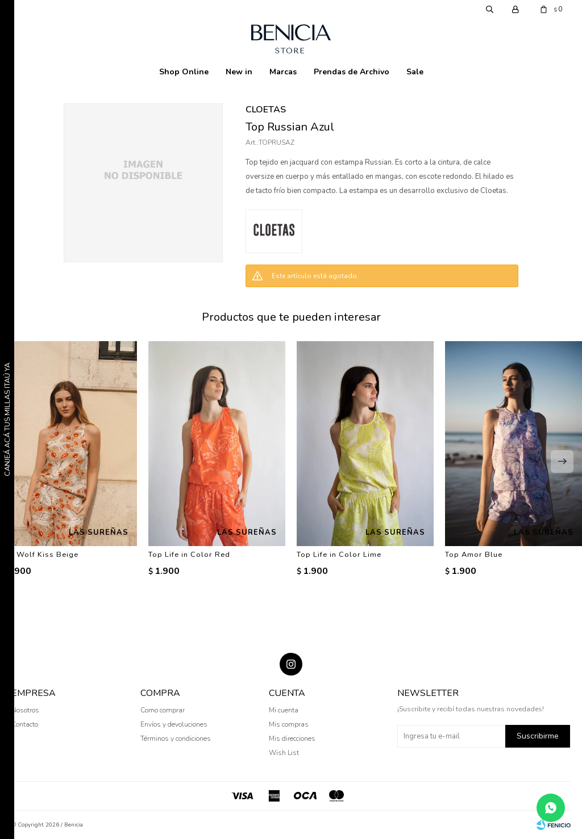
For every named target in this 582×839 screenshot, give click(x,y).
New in (239, 71)
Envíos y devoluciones (173, 724)
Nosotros (25, 710)
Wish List (284, 752)
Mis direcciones (292, 738)
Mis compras (289, 724)
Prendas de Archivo (351, 71)
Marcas (283, 71)
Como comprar (162, 710)
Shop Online (184, 71)
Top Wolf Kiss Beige (39, 554)
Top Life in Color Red (189, 554)
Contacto (24, 724)
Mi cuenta (283, 710)
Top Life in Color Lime (339, 554)
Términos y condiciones (175, 738)
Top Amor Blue (473, 554)
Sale (414, 71)
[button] (562, 461)
